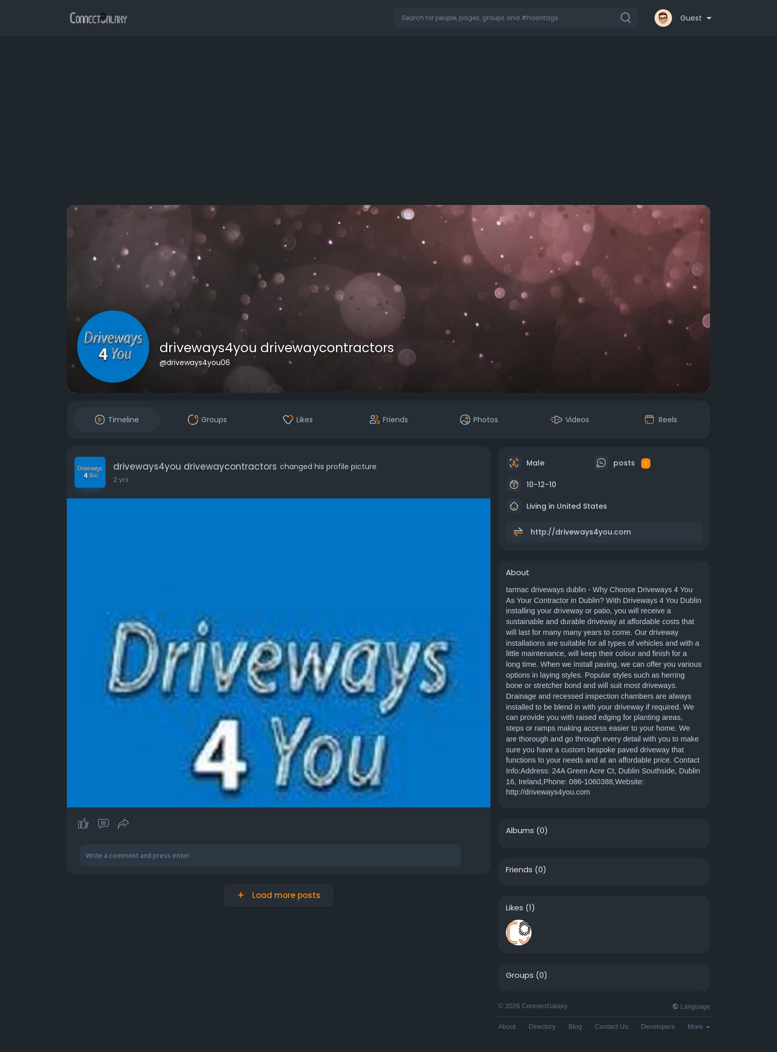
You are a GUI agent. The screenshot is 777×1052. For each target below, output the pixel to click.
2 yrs (121, 480)
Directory (542, 1026)
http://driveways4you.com (581, 532)
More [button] (699, 1026)
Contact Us (611, 1026)
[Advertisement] (388, 122)
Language (691, 1006)
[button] (516, 18)
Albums (520, 830)
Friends (519, 870)
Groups (520, 975)
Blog (575, 1026)
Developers (658, 1026)
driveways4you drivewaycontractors (277, 348)
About (507, 1026)
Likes (514, 908)
